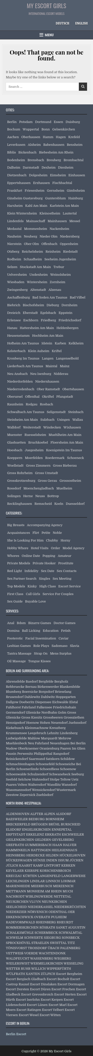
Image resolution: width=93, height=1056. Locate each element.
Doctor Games (65, 623)
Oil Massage (16, 661)
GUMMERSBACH (38, 845)
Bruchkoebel (38, 442)
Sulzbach (47, 420)
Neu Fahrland (38, 743)
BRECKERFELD (18, 824)
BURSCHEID (70, 824)
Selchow (24, 779)
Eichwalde (60, 702)
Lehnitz (53, 733)
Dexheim (49, 167)
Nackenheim (59, 229)
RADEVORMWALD (20, 922)
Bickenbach (27, 152)
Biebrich (13, 305)
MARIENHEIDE (18, 886)
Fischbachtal (62, 183)
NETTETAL (62, 896)
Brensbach (36, 160)
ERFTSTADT (15, 834)
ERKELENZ (35, 834)
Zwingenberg (17, 290)
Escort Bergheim (69, 974)
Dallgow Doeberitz (20, 702)
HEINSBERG (16, 855)
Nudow (11, 748)
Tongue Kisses (39, 661)
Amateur (64, 556)
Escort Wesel (29, 1015)
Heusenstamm (18, 335)
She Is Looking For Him (25, 540)
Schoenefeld (45, 764)
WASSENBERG (41, 958)
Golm (62, 712)
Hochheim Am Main (47, 335)
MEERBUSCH (41, 886)
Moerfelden (34, 458)
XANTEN (33, 974)
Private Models (18, 563)
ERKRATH (53, 834)
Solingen (14, 496)
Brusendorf (15, 697)
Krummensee (16, 733)
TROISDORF (37, 948)
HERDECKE (35, 855)
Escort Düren (40, 989)
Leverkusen (16, 145)
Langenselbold (67, 358)
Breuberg (54, 160)
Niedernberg (70, 236)
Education (51, 631)
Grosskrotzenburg (21, 481)
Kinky (32, 586)
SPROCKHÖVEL (18, 943)
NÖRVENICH (37, 912)
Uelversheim (17, 274)
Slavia (74, 646)
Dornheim (69, 305)
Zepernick (27, 795)
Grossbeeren (53, 717)
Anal (10, 623)
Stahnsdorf (40, 779)
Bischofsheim (33, 305)
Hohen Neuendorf (53, 722)
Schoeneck (75, 458)
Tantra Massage (19, 653)
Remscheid (43, 504)
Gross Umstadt (46, 473)
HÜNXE (39, 860)
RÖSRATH (47, 927)
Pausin (11, 753)
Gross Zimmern (38, 465)
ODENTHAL (57, 912)
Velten (22, 784)
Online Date (31, 556)
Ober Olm (31, 244)
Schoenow (68, 769)
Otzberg (13, 251)
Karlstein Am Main (64, 206)
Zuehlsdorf (44, 795)
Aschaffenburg (18, 297)
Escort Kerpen (52, 999)
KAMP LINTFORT (47, 865)
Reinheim (53, 251)
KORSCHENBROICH (55, 871)
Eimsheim (58, 175)
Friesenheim (34, 190)
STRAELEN (40, 943)
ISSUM (63, 860)
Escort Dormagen (71, 984)
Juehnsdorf (77, 722)
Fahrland (29, 707)
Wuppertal (31, 129)
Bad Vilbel (77, 297)
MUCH (68, 891)
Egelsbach (48, 313)
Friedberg (48, 320)
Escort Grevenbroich (37, 994)
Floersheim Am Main (67, 442)
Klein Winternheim (22, 213)
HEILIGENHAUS (64, 850)
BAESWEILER (17, 819)
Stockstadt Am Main (35, 267)
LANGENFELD (49, 876)
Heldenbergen (68, 328)
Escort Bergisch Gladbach (26, 979)
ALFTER (36, 814)
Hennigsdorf (15, 722)
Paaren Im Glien (72, 748)
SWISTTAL (58, 943)
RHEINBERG (46, 922)
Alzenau (55, 290)
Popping (48, 556)
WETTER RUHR (18, 968)
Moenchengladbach (39, 488)
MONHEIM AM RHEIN (44, 891)
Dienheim (65, 167)
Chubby (52, 540)
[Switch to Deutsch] (62, 23)
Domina (13, 631)
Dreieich (13, 313)
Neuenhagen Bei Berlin (68, 743)
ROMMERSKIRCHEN (22, 927)
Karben (60, 343)
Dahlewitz (32, 697)
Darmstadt (31, 167)
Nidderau (61, 374)
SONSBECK (71, 937)
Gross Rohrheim (20, 473)
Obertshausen (73, 389)
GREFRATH (15, 845)
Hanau (12, 328)
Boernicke (30, 692)
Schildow (68, 759)
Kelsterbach (16, 351)
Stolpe (55, 779)
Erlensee (14, 320)
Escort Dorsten (17, 989)
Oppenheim (69, 244)
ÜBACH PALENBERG (64, 948)
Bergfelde (46, 681)
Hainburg (75, 198)
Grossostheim (70, 481)
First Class (15, 594)
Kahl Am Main (36, 206)
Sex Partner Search (21, 578)
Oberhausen (30, 137)
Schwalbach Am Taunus (25, 412)
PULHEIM (59, 917)
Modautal (14, 229)
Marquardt (49, 738)
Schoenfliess (49, 769)
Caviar (63, 638)
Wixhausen (72, 427)
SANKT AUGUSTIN (70, 927)
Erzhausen (41, 183)
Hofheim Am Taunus (23, 343)
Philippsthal (43, 753)
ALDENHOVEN (18, 814)
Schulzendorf (37, 774)
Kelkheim (76, 343)
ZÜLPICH (48, 974)
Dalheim (13, 167)
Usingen (63, 420)
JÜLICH (12, 865)
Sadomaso (59, 646)
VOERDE (31, 953)
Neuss (40, 496)
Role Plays (41, 646)
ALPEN (49, 814)
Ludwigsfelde (16, 738)
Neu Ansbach (17, 374)
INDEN (51, 860)
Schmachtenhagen (20, 764)
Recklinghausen (19, 504)
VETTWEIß (15, 953)
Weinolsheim (60, 274)
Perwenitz (25, 753)
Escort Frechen (63, 989)
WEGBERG (62, 958)
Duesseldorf (75, 504)
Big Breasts (16, 525)
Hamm (48, 137)
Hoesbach (14, 450)
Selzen (12, 267)
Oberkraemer (28, 748)
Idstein (46, 343)
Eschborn (30, 320)
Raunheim (15, 404)
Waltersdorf (37, 784)
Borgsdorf (46, 692)
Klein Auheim (38, 351)
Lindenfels (15, 221)
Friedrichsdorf (70, 320)
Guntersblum (55, 198)
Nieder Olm (49, 236)
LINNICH (53, 881)
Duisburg (72, 122)
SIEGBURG (52, 937)
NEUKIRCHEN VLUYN (23, 902)
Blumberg (13, 692)
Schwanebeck (59, 774)
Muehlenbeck (16, 743)
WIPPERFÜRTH (58, 968)
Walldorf (14, 427)
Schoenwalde (16, 774)
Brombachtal (73, 160)
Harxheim (15, 206)
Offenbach (49, 244)
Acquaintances (18, 533)
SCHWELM (14, 937)
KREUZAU (14, 876)
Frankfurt (14, 190)
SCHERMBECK (46, 933)
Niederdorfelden (20, 381)
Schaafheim (33, 259)
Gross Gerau (47, 481)
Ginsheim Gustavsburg (25, 198)
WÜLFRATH (15, 974)
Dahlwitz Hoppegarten (58, 697)
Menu (49, 35)
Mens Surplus (60, 653)
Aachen (13, 137)
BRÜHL (54, 824)
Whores (13, 556)
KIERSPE (32, 871)
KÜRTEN (30, 876)
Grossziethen (74, 717)
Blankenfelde (70, 687)
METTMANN (16, 891)
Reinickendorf (17, 759)
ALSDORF (63, 814)
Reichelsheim (32, 251)
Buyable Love (35, 601)
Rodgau (31, 404)
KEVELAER (15, 871)
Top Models (16, 586)
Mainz (64, 366)
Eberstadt (30, 313)
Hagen (61, 137)
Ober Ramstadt (48, 389)
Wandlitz (54, 784)
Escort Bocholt (58, 979)
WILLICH (38, 968)
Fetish (65, 631)
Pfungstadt (64, 396)
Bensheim (74, 145)
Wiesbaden (16, 282)
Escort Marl (57, 1005)
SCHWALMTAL (70, 933)
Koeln (58, 504)
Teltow (65, 779)
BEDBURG (37, 819)
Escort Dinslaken (43, 984)
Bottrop (53, 496)
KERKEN (68, 865)
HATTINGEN (41, 850)
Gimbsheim (76, 190)
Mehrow (64, 738)
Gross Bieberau (65, 465)
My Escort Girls (46, 5)
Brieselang (63, 692)
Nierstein (14, 244)
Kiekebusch (15, 728)
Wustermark (66, 790)
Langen (48, 358)
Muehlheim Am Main (65, 435)
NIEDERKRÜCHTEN (70, 907)
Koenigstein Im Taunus (64, 450)
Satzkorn (53, 759)
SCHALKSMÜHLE (20, 933)
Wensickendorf (44, 790)
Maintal (51, 366)
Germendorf (15, 712)
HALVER (69, 845)
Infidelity (31, 571)
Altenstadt (38, 290)
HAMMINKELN (18, 850)
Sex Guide (15, 601)
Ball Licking (31, 631)
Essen (58, 122)
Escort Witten (50, 1015)
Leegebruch (37, 733)
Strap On (41, 653)
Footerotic (15, 638)
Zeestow (12, 795)
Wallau (77, 420)
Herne (28, 496)
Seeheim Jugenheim (60, 259)
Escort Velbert (53, 1010)
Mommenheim (35, 229)
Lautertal (70, 213)
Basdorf (32, 681)
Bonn (45, 129)
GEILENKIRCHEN (20, 840)
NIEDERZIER (16, 912)
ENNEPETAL (62, 829)
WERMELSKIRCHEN (46, 963)
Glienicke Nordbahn (41, 712)
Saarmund (37, 759)
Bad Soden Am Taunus (49, 297)
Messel (74, 221)
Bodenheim (16, 160)
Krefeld (74, 137)
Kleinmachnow (36, 728)
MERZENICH (63, 886)
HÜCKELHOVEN (73, 855)
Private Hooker (44, 563)
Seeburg (77, 774)
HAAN (57, 845)
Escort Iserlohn (28, 999)
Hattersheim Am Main (37, 328)
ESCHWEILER (73, 834)
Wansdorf (69, 784)
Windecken (52, 427)
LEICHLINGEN (17, 881)
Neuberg (30, 236)
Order (55, 548)
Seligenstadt (56, 412)
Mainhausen (57, 221)
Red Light (14, 571)
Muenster (14, 435)
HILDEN (52, 855)
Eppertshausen (19, 183)
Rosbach (46, 404)
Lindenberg (69, 733)
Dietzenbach (17, 175)
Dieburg (53, 305)
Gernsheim (55, 190)
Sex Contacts (67, 571)
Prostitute (65, 563)
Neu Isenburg (40, 374)
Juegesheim (34, 450)
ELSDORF (13, 829)
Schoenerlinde (27, 769)
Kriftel (57, 351)
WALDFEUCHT (18, 958)
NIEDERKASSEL (40, 907)
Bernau (31, 687)
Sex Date (47, 571)
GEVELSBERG (63, 840)
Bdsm (21, 623)
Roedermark (54, 458)
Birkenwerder (48, 687)
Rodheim (14, 259)
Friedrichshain (64, 707)
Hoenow (32, 722)
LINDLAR (37, 881)
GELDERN (43, 840)
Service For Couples (58, 594)
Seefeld (11, 779)
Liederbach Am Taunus (25, 366)
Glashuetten (16, 442)
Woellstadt (15, 465)
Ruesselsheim (35, 435)
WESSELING (73, 963)
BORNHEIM (55, 819)
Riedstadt (70, 251)
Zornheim (57, 282)
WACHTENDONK (52, 953)
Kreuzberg (57, 728)
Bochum (13, 129)
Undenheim (38, 274)
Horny (65, 540)
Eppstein (65, 313)
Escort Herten (65, 994)
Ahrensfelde (15, 681)
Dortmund (43, 122)
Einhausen (76, 175)
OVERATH (42, 917)
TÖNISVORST (16, 948)
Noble (57, 533)
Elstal (73, 702)
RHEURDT (65, 922)
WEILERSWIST (18, 963)
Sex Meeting (62, 578)
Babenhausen (53, 145)
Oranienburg (49, 748)
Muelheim (64, 488)
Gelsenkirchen (63, 129)
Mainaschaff (35, 221)
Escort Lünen (37, 1005)
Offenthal (32, 396)
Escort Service (69, 586)
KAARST (25, 865)
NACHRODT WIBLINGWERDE (29, 896)
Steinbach (76, 412)
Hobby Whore (18, 548)
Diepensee (43, 702)
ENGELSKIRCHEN (36, 829)
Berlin (12, 122)
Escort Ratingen (28, 1010)
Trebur (58, 267)
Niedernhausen (47, 381)
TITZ (71, 943)
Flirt (35, 533)
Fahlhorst (13, 707)
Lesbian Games (19, 646)
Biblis (11, 152)
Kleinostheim (49, 213)
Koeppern (15, 458)
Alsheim (34, 145)
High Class (47, 586)
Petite (46, 533)
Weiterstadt (32, 427)
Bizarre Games (39, 623)
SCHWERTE (33, 937)
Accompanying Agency (45, 525)
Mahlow (34, 738)
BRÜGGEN (39, 824)
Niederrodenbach (20, 389)
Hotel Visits (39, 548)
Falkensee (44, 707)
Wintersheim (37, 282)
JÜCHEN (76, 860)
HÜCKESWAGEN (19, 860)
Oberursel (15, 396)
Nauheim (14, 236)
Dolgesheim (38, 175)
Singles (44, 578)
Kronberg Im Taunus (23, 358)
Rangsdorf (61, 753)
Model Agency (73, 548)
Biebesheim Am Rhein (56, 152)
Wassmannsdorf (18, 790)
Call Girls (33, 594)
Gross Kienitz (31, 717)
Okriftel (48, 396)
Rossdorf (14, 488)
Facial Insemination (40, 638)
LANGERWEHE (74, 876)
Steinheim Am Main (22, 420)
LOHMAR (68, 881)
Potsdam (25, 122)
